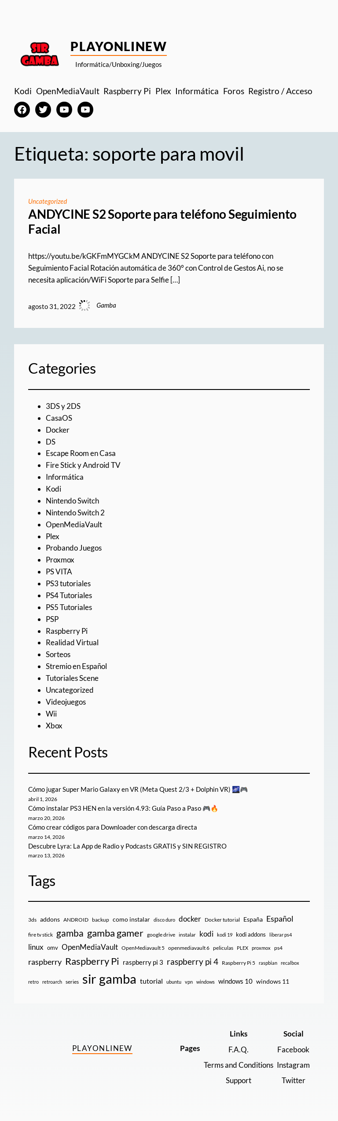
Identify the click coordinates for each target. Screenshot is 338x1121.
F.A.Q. (238, 1049)
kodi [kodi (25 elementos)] (206, 934)
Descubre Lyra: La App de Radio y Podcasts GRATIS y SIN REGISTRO (127, 846)
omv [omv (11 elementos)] (52, 947)
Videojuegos (66, 701)
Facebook (293, 1049)
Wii (51, 713)
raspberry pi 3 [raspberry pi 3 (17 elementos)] (143, 962)
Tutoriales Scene (72, 678)
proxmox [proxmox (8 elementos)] (261, 948)
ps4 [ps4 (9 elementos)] (278, 948)
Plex (52, 536)
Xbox (54, 725)
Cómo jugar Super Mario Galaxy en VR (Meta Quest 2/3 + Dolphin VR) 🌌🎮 (138, 789)
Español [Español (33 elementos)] (280, 918)
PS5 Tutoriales (69, 607)
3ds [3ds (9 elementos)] (32, 919)
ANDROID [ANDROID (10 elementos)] (75, 919)
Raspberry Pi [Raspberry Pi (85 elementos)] (92, 961)
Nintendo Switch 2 (75, 512)
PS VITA (59, 571)
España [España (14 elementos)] (253, 919)
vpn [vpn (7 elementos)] (189, 982)
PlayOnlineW (118, 46)
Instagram (293, 1065)
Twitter (293, 1080)
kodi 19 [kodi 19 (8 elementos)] (224, 934)
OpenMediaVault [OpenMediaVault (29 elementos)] (90, 947)
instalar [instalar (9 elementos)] (187, 934)
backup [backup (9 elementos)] (100, 919)
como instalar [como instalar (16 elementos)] (131, 919)
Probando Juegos (74, 547)
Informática (65, 476)
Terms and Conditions (238, 1065)
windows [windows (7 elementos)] (205, 982)
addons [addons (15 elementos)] (50, 919)
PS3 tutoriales (68, 583)
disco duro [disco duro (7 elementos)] (164, 920)
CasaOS (59, 418)
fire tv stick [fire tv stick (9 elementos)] (40, 934)
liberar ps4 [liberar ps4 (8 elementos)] (280, 934)
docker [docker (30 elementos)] (190, 918)
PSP (52, 619)
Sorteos (58, 654)
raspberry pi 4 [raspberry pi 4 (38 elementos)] (192, 962)
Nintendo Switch (72, 500)
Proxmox (60, 559)
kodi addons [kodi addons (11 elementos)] (251, 934)
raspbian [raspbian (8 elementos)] (268, 963)
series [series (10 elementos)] (72, 981)
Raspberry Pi (67, 631)
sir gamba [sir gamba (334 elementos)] (109, 978)
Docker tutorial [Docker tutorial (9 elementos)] (222, 919)
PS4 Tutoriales (69, 595)
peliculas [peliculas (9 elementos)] (223, 948)
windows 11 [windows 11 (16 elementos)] (272, 981)
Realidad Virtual (72, 642)
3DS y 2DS (63, 406)
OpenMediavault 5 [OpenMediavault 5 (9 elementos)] (143, 948)
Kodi (53, 488)
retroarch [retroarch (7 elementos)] (52, 982)
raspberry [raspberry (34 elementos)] (45, 962)
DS (50, 441)
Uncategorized (47, 201)
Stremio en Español (76, 666)
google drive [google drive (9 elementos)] (161, 934)
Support (238, 1080)
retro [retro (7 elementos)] (33, 982)
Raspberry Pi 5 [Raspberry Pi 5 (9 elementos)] (238, 962)
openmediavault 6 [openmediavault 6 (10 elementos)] (188, 948)
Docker (58, 429)
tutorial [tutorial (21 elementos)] (151, 981)
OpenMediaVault (74, 524)
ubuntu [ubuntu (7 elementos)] (173, 982)
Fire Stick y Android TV (83, 465)
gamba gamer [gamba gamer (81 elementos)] (115, 933)
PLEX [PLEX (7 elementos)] (242, 948)
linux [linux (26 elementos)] (36, 947)
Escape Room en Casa (81, 453)
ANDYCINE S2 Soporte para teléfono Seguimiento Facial (162, 221)
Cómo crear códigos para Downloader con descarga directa (112, 827)
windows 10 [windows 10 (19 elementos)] (235, 981)
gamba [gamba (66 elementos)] (70, 933)
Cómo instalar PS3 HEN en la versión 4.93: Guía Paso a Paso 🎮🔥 (123, 808)
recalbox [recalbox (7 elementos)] (290, 963)
